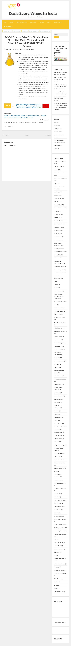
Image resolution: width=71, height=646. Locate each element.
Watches (42, 22)
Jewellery (56, 192)
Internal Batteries (59, 307)
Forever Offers (16, 31)
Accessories (57, 214)
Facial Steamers (58, 375)
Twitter (21, 122)
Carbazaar (56, 441)
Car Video (56, 364)
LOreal (55, 471)
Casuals (56, 284)
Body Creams (57, 402)
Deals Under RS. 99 (34, 31)
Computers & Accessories (60, 178)
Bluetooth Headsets (59, 251)
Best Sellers (25, 31)
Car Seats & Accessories (60, 483)
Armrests (56, 512)
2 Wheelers (57, 456)
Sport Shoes (57, 230)
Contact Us (57, 125)
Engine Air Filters (59, 459)
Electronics (33, 22)
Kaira (55, 281)
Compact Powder (58, 396)
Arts (55, 555)
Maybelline (57, 239)
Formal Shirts (57, 204)
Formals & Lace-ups (59, 301)
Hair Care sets (57, 399)
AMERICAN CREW (58, 266)
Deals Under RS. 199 (45, 31)
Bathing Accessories (59, 524)
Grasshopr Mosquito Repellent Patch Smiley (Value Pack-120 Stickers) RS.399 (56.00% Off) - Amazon (60, 96)
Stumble (34, 122)
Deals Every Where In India (34, 13)
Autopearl (56, 195)
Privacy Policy (57, 128)
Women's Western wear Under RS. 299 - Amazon (21, 117)
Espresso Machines (59, 548)
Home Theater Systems (60, 322)
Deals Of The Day (7, 31)
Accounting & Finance (60, 570)
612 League (57, 233)
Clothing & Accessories (60, 161)
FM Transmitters (58, 453)
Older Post (48, 135)
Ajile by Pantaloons (59, 591)
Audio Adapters (58, 336)
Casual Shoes (57, 479)
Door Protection (58, 423)
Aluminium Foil (58, 384)
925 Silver (56, 585)
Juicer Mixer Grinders (59, 317)
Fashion (11, 22)
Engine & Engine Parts (60, 488)
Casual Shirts (57, 198)
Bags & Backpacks (59, 542)
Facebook (14, 122)
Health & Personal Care (60, 172)
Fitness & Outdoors (59, 208)
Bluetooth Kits (58, 346)
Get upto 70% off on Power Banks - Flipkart (14, 115)
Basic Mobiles (57, 227)
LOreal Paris (57, 220)
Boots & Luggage (58, 328)
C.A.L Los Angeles (58, 349)
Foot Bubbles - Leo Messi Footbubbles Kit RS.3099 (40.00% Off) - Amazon (60, 86)
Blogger (64, 622)
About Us (56, 121)
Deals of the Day (58, 145)
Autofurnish (57, 217)
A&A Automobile (58, 223)
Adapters (56, 367)
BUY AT (7, 106)
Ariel (55, 539)
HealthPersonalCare (59, 527)
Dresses (56, 211)
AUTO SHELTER (58, 516)
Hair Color (57, 552)
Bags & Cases (57, 339)
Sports (48, 22)
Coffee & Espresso (58, 311)
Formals (56, 287)
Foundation (57, 357)
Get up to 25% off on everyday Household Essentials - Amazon (59, 51)
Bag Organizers (58, 438)
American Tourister (59, 360)
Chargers (56, 414)
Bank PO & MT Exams (59, 563)
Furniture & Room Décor (60, 534)
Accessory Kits (58, 248)
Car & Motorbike (58, 166)
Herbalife (56, 496)
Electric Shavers (58, 432)
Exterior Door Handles (59, 462)
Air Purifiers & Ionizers (60, 519)
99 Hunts (56, 588)
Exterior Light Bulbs (59, 530)
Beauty (56, 169)
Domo (55, 304)
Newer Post (6, 135)
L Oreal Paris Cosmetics (60, 573)
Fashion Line (57, 314)
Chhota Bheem (58, 417)
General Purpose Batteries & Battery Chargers (59, 296)
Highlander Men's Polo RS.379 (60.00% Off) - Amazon (60, 79)
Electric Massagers (59, 506)
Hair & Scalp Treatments (60, 331)
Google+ (28, 122)
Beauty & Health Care (22, 22)
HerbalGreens (57, 578)
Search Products (58, 22)
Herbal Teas (57, 278)
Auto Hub (56, 201)
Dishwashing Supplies (60, 379)
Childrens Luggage (59, 342)
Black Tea (56, 410)
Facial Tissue (57, 509)
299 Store (56, 581)
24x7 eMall (57, 493)
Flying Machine (58, 435)
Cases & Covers (58, 290)
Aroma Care (57, 392)
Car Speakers (57, 545)
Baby (55, 183)
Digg (41, 122)
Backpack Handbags (59, 444)
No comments (45, 119)
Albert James (57, 503)
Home (5, 22)
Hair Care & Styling (59, 468)
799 (45, 106)
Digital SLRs (57, 254)
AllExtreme (57, 258)
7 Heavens (56, 567)
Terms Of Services (58, 131)
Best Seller (56, 148)
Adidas (56, 420)
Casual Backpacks (59, 269)
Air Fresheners (58, 236)
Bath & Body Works (59, 500)
